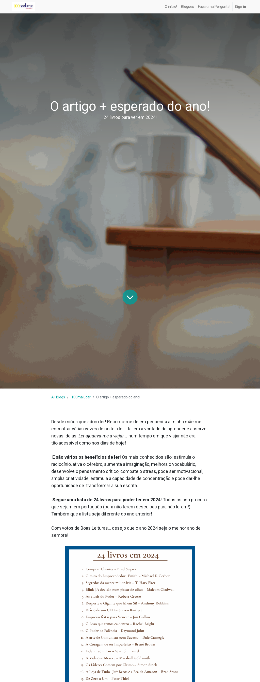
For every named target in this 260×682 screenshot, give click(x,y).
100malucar (81, 397)
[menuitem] (171, 6)
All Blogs (58, 397)
